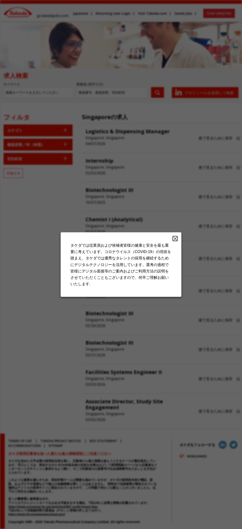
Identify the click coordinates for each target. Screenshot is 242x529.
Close (171, 244)
